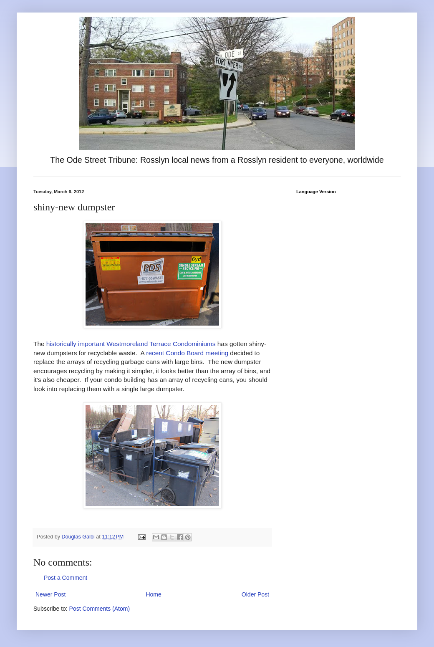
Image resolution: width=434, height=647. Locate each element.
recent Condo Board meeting (187, 352)
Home (153, 594)
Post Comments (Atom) (99, 608)
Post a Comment (65, 577)
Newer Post (50, 594)
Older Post (255, 594)
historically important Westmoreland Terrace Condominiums (131, 343)
